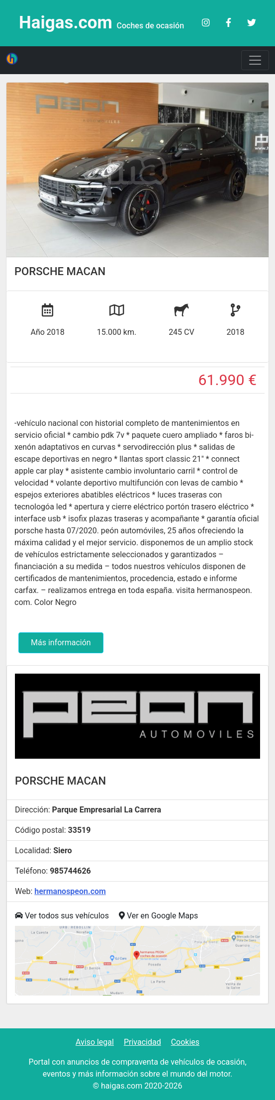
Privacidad (142, 1042)
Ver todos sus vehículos (62, 915)
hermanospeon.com (70, 891)
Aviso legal (95, 1042)
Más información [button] (61, 642)
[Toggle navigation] (255, 60)
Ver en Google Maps (158, 915)
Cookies (185, 1042)
